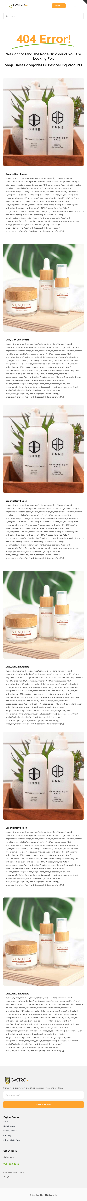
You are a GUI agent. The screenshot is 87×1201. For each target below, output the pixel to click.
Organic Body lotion (16, 174)
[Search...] (43, 16)
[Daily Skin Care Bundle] (43, 245)
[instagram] (8, 1177)
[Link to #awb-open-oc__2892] (75, 6)
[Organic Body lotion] (43, 79)
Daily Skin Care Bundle (17, 339)
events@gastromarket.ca (14, 1172)
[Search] (7, 16)
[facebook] (4, 1177)
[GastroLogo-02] (18, 2)
